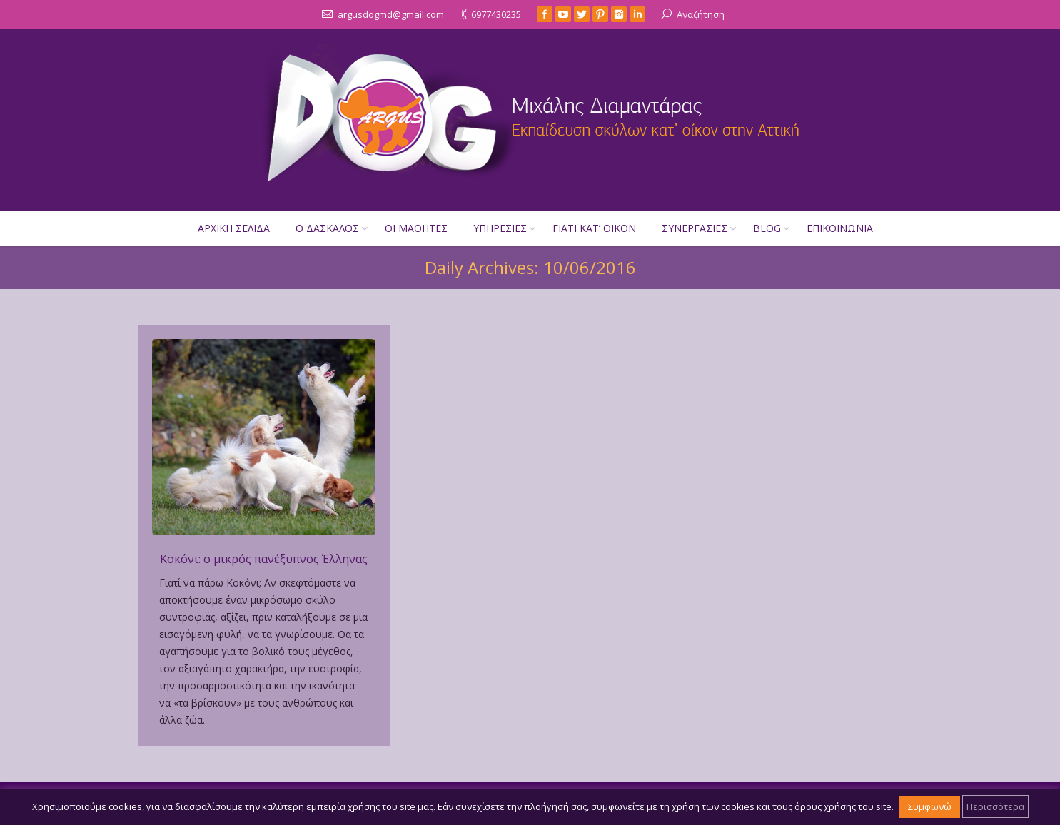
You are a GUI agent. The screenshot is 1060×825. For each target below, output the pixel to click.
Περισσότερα (995, 806)
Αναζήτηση (701, 14)
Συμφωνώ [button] (930, 806)
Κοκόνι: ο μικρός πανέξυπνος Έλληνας (264, 559)
